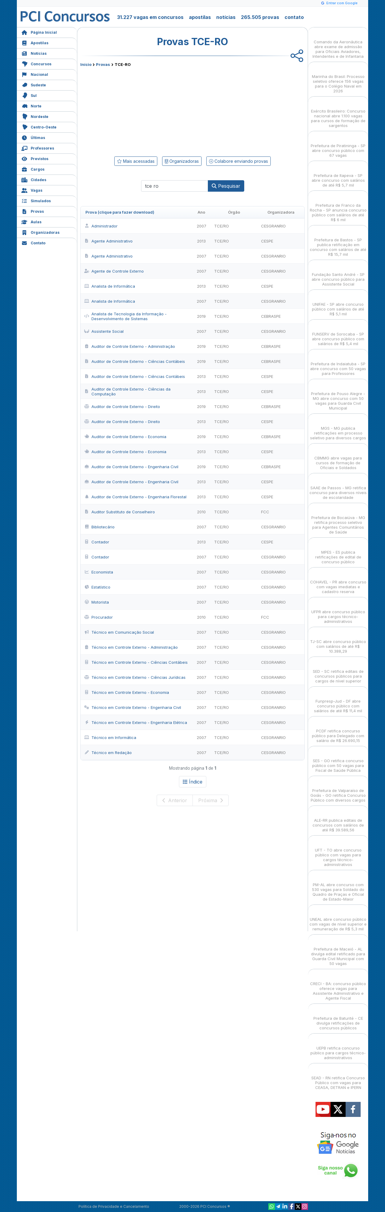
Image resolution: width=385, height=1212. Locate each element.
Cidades (33, 179)
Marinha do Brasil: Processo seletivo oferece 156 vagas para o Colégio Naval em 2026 (338, 78)
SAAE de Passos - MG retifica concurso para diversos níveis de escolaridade (338, 487)
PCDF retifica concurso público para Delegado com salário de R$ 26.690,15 (338, 730)
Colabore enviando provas (238, 161)
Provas (32, 211)
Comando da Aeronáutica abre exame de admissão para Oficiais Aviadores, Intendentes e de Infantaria (338, 44)
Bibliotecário (99, 526)
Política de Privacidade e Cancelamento (114, 1206)
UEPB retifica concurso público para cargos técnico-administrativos (338, 1047)
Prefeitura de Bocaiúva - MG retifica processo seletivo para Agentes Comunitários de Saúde (338, 519)
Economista (98, 572)
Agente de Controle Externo (114, 271)
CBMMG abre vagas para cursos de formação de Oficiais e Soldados (338, 457)
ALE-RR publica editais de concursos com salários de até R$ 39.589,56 (338, 819)
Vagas (31, 190)
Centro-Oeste (39, 126)
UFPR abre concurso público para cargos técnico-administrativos (338, 611)
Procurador (98, 617)
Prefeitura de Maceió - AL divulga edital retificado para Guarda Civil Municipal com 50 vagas (338, 951)
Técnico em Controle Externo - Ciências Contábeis (136, 662)
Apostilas (34, 42)
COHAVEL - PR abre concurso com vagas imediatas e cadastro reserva (338, 581)
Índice (192, 782)
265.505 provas (260, 17)
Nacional (34, 74)
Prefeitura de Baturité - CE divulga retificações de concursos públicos (338, 1017)
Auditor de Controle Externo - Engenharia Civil (131, 466)
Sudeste (33, 84)
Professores (37, 147)
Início (85, 64)
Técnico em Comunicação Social (119, 632)
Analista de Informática (109, 286)
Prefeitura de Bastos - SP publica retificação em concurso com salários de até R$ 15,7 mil (338, 242)
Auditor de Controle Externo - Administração (129, 346)
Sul (29, 95)
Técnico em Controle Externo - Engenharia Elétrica (135, 722)
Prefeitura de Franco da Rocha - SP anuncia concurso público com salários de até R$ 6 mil (338, 207)
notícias (226, 17)
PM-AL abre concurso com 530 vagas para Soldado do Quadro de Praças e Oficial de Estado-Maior (338, 886)
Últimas (33, 137)
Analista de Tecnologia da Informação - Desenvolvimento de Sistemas (125, 316)
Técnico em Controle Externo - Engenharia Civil (132, 707)
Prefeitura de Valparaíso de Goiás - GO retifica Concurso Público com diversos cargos (338, 790)
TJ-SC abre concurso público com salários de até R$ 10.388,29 (338, 641)
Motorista (96, 602)
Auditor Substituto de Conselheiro (119, 511)
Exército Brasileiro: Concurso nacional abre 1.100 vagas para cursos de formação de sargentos (338, 113)
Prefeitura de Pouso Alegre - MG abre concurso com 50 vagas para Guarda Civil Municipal (338, 395)
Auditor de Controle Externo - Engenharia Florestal (135, 496)
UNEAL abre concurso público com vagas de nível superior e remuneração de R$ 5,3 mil (338, 918)
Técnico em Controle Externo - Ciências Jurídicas (135, 677)
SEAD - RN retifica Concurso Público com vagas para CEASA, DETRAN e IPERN (338, 1077)
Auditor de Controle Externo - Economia (125, 436)
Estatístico (97, 587)
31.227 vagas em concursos (150, 17)
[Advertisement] (143, 110)
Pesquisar (226, 186)
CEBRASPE (271, 316)
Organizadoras (40, 232)
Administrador (101, 226)
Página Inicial (39, 32)
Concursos (36, 63)
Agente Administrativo (108, 241)
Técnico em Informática (110, 737)
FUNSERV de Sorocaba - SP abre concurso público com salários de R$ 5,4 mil (338, 333)
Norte (31, 105)
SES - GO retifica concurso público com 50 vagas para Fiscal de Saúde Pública (338, 760)
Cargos (33, 169)
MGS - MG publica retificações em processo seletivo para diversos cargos (338, 427)
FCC (265, 511)
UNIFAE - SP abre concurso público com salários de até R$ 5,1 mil (338, 303)
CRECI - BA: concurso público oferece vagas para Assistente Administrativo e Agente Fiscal (338, 985)
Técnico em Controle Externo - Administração (131, 647)
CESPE (267, 241)
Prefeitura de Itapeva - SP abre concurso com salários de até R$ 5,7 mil (338, 174)
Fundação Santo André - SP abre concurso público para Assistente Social (338, 273)
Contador (96, 542)
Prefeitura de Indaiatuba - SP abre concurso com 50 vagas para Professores (338, 363)
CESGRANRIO (273, 226)
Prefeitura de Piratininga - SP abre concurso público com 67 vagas (338, 145)
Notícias (34, 53)
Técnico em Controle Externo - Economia (126, 692)
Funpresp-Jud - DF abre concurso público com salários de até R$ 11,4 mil (338, 700)
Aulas (31, 221)
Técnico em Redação (108, 752)
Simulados (36, 200)
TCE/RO (221, 226)
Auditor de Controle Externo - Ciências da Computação (127, 391)
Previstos (34, 158)
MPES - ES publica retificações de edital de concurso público (338, 551)
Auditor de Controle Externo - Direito (122, 406)
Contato (33, 242)
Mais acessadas (136, 161)
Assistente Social (104, 331)
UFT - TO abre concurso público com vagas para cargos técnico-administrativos (338, 852)
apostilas (200, 17)
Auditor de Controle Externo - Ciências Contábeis (134, 361)
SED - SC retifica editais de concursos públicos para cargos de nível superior (338, 670)
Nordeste (34, 116)
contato (294, 17)
